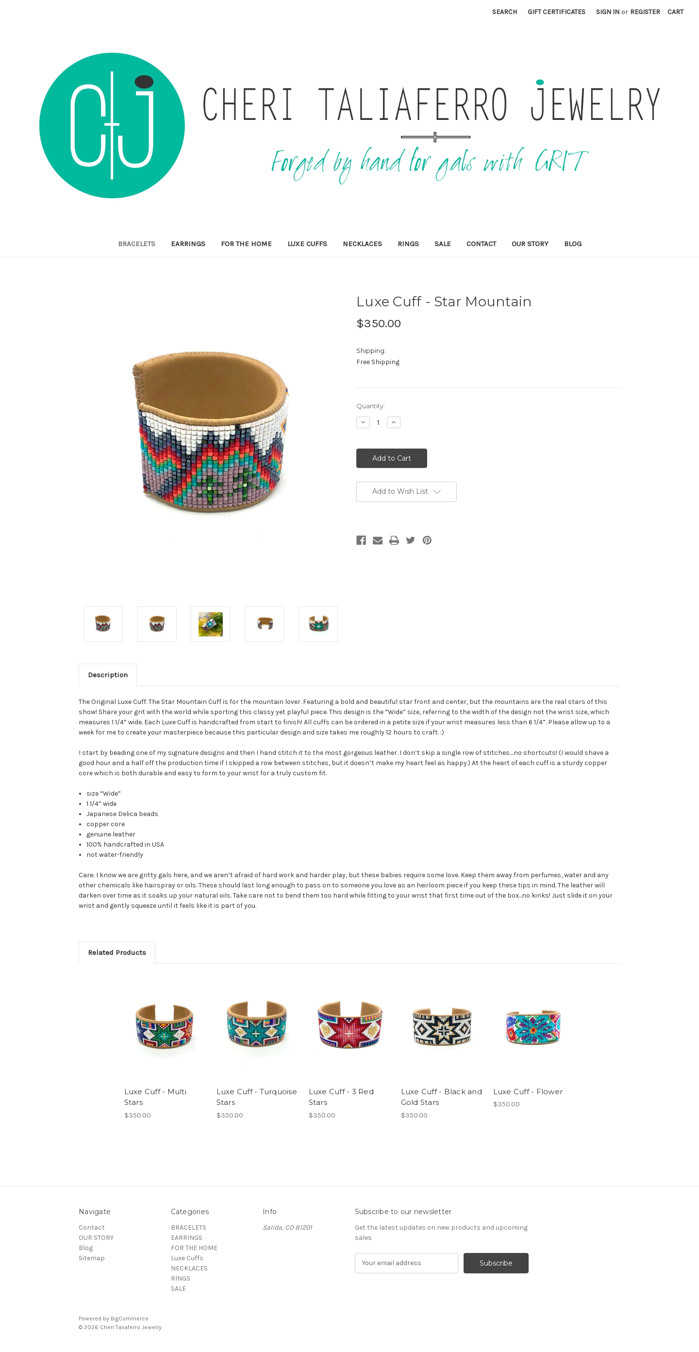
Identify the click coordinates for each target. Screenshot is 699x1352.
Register (645, 12)
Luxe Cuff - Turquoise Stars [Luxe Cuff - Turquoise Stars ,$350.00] (256, 1097)
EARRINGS (188, 243)
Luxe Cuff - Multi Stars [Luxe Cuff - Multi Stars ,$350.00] (155, 1097)
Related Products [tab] (117, 952)
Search (504, 12)
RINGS (408, 243)
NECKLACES (362, 243)
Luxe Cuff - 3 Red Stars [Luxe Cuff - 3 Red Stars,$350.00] (341, 1097)
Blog (573, 243)
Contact (481, 243)
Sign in (607, 12)
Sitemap (92, 1258)
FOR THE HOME (246, 243)
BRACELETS (136, 243)
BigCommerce (130, 1318)
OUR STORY (530, 243)
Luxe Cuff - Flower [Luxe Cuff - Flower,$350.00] (528, 1091)
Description (108, 674)
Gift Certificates (556, 12)
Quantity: (370, 406)
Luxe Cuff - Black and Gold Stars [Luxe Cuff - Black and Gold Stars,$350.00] (441, 1097)
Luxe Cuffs (307, 243)
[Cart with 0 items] (675, 12)
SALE (442, 243)
